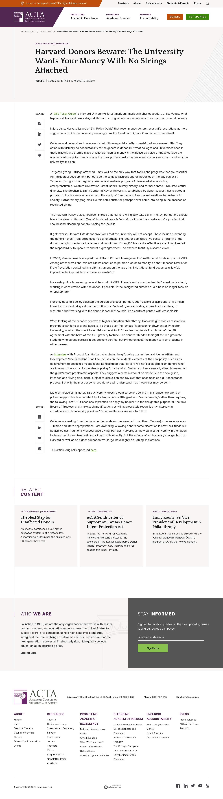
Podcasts (52, 746)
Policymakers (154, 3)
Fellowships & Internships (27, 741)
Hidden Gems (87, 751)
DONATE (175, 17)
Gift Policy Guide (65, 113)
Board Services (155, 733)
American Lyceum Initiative (94, 755)
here (93, 450)
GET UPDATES (197, 17)
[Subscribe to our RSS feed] (207, 786)
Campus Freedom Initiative (128, 724)
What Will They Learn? (92, 742)
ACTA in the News (30, 512)
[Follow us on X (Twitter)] (193, 786)
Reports (51, 720)
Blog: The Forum (55, 755)
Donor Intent (46, 31)
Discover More (28, 653)
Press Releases (188, 720)
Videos (156, 512)
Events (17, 746)
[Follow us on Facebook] (178, 786)
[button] (84, 16)
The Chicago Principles (126, 746)
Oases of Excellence (91, 746)
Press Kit (184, 728)
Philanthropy (169, 512)
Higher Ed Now (69, 3)
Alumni (137, 3)
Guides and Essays (57, 724)
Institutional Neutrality (125, 751)
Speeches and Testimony (60, 728)
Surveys (51, 733)
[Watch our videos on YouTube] (200, 786)
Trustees (123, 3)
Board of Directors (23, 728)
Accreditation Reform (158, 737)
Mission (18, 720)
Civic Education (88, 738)
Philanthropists (28, 31)
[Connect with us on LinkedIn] (186, 786)
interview (60, 354)
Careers (18, 737)
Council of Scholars (24, 733)
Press (197, 3)
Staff (16, 724)
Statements (53, 737)
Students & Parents (178, 3)
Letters (91, 512)
